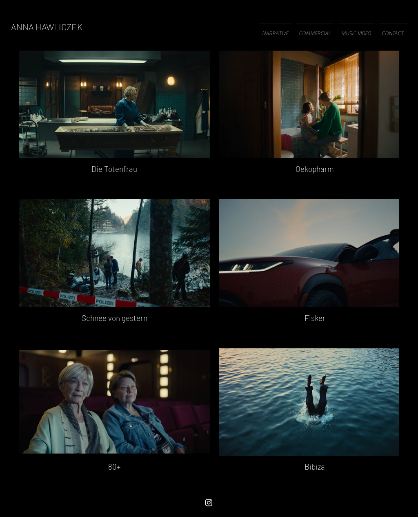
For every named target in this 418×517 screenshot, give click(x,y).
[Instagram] (208, 502)
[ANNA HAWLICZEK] (46, 26)
